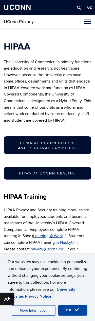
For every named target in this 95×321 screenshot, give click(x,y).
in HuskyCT (67, 242)
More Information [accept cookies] (33, 310)
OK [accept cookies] (73, 310)
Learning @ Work (49, 235)
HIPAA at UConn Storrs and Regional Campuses (47, 145)
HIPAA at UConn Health (47, 173)
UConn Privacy (19, 21)
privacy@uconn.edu (48, 249)
